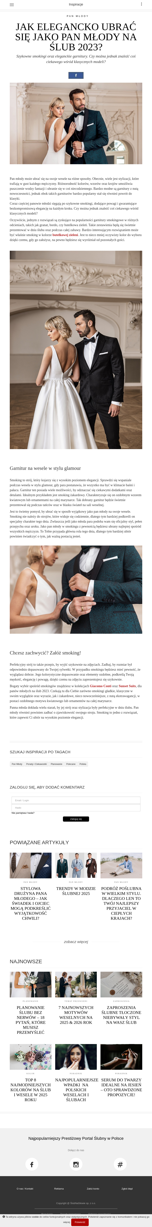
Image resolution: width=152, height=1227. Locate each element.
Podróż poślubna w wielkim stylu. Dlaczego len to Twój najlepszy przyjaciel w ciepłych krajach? (121, 903)
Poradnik (76, 1074)
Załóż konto (93, 1188)
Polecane (70, 764)
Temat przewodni (76, 1001)
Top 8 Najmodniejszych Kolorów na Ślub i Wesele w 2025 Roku (30, 1090)
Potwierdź (80, 1222)
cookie (35, 1216)
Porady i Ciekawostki (36, 764)
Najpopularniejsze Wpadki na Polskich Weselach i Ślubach (76, 1090)
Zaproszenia (121, 1001)
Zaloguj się (76, 819)
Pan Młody (78, 16)
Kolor (30, 1074)
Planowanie (56, 764)
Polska (82, 764)
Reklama (59, 1188)
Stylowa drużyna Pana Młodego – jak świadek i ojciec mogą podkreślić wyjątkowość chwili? (30, 903)
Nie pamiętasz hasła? (23, 813)
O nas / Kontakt (25, 1188)
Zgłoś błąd (127, 1188)
